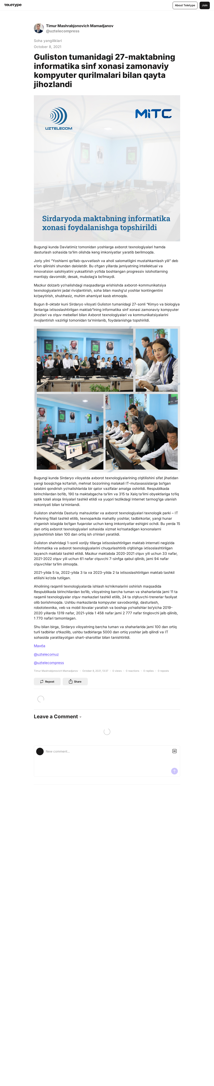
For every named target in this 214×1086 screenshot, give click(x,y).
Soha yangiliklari (48, 41)
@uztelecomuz (46, 654)
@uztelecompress (49, 663)
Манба (39, 646)
